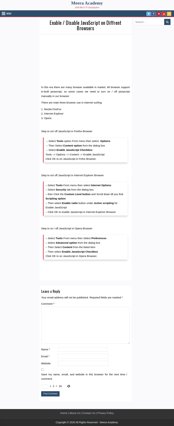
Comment (47, 303)
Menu (8, 13)
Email (45, 356)
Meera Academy (87, 3)
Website (46, 363)
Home (63, 412)
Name (45, 349)
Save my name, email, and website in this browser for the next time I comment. (84, 376)
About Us (74, 412)
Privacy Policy (105, 412)
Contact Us (88, 412)
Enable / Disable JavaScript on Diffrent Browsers (85, 25)
